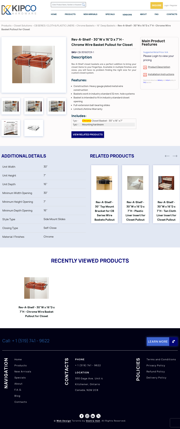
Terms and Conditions (161, 359)
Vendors (127, 14)
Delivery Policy (156, 377)
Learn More (158, 341)
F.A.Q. (18, 389)
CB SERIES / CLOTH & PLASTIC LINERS (54, 25)
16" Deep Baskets (106, 25)
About (143, 14)
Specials (110, 14)
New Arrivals (90, 14)
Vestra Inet (93, 420)
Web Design (64, 420)
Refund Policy (156, 371)
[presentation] (174, 423)
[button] (167, 156)
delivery (160, 80)
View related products (88, 134)
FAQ (156, 14)
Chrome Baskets (85, 25)
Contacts (172, 14)
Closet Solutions (23, 25)
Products (70, 14)
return (168, 80)
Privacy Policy (156, 365)
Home (54, 14)
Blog (17, 395)
